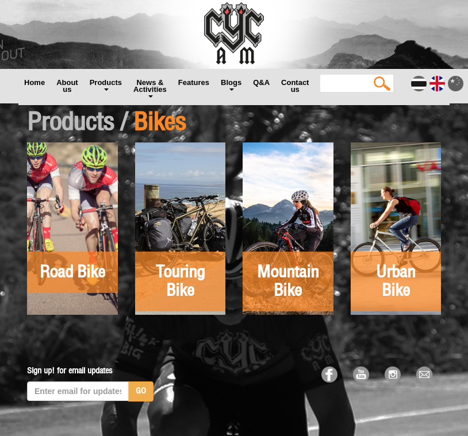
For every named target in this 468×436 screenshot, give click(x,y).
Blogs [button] (231, 84)
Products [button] (106, 84)
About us (67, 86)
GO (141, 391)
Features (193, 82)
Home (34, 82)
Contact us (295, 86)
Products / (77, 122)
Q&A (261, 82)
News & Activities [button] (150, 88)
